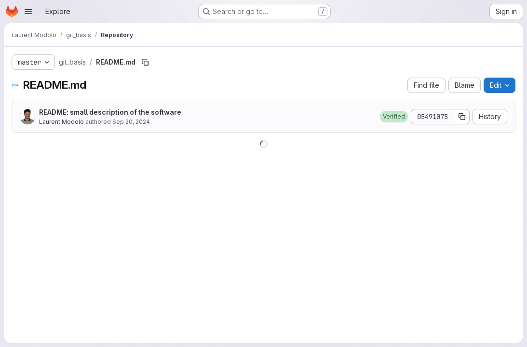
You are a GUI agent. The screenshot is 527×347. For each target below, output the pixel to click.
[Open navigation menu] (28, 11)
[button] (394, 116)
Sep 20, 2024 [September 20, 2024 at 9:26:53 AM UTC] (131, 121)
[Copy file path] (145, 62)
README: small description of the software (110, 112)
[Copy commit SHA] (462, 116)
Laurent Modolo (61, 121)
